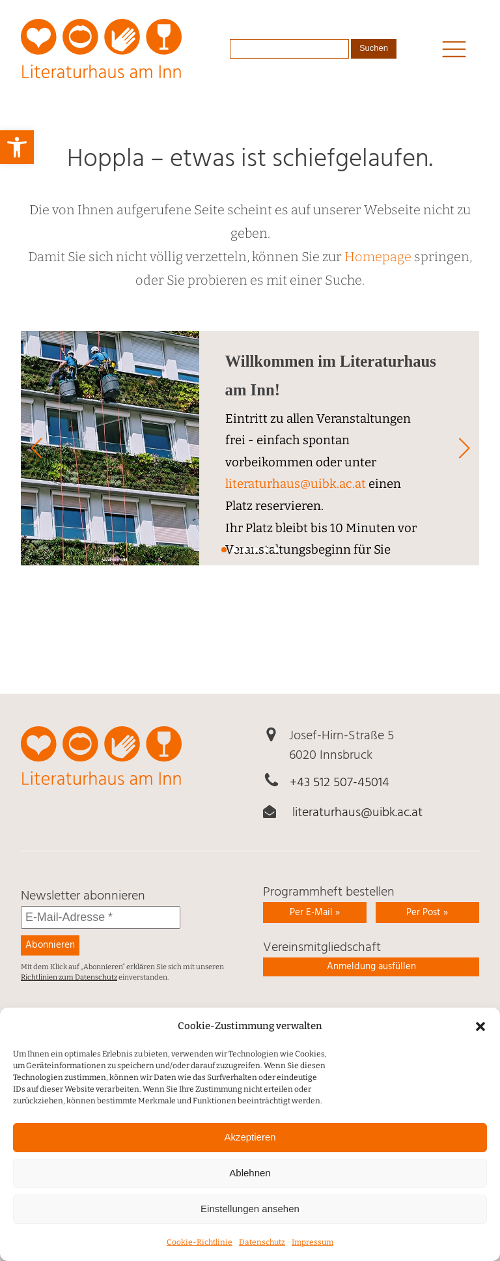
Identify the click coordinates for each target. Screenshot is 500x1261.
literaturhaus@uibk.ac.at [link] (295, 484)
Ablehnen (249, 1188)
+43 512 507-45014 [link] (339, 782)
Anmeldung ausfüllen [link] (371, 966)
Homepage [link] (377, 256)
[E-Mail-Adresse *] (100, 917)
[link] (17, 147)
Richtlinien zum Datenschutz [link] (69, 977)
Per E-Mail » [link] (315, 912)
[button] (480, 1041)
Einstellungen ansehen (250, 1224)
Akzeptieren (249, 1152)
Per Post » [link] (427, 912)
